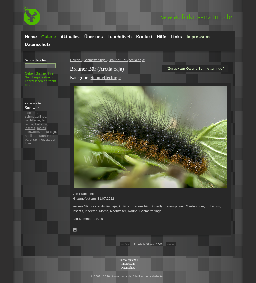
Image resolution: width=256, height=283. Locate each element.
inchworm (32, 132)
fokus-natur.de (196, 16)
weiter (171, 244)
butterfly (40, 124)
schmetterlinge (35, 116)
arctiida (30, 136)
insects (30, 128)
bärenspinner (34, 139)
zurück (125, 244)
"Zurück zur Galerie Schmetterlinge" (195, 68)
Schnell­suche (35, 60)
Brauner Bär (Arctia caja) (127, 60)
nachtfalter (32, 120)
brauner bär (45, 136)
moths (41, 128)
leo (44, 120)
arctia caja (48, 132)
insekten (31, 113)
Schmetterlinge (95, 60)
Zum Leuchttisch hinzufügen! (75, 230)
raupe (29, 124)
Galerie (76, 60)
